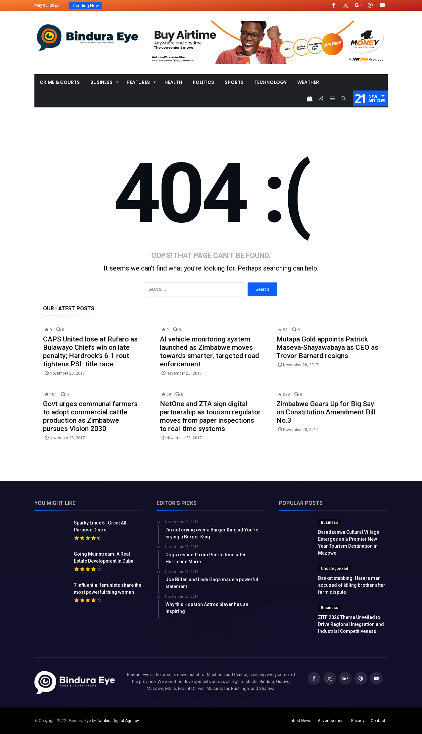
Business (329, 522)
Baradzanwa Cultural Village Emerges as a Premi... (152, 5)
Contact (378, 720)
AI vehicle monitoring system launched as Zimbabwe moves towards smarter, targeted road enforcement (209, 351)
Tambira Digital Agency (118, 720)
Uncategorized (334, 568)
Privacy (357, 720)
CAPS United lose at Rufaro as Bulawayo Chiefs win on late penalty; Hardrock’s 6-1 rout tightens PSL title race (90, 351)
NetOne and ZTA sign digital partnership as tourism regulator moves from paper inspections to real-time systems (210, 416)
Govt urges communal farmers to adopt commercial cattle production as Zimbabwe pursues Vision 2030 (90, 416)
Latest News (300, 720)
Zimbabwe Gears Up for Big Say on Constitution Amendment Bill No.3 (325, 412)
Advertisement (331, 720)
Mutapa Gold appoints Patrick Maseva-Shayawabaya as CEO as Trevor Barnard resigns (327, 347)
